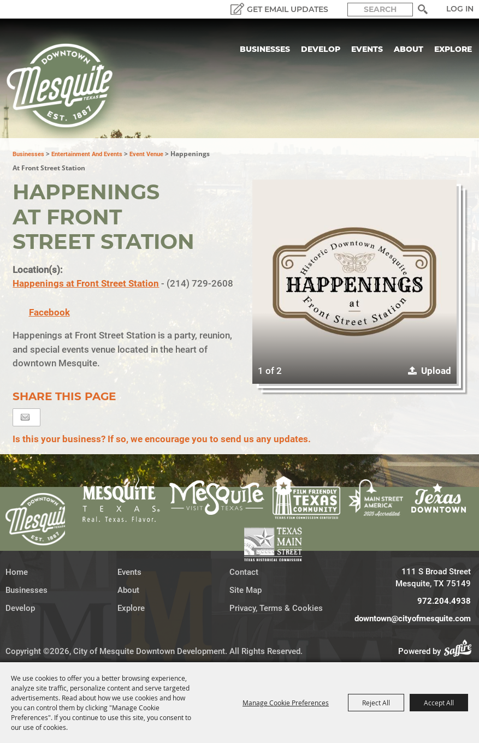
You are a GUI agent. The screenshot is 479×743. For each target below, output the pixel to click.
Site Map (245, 590)
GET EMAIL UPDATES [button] (287, 9)
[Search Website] (380, 9)
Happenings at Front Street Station (86, 283)
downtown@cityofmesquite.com (412, 618)
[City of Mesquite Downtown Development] (66, 88)
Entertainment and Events (86, 154)
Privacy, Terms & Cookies (276, 608)
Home (16, 572)
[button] (354, 282)
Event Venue (146, 154)
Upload (436, 370)
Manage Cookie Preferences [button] (286, 702)
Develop (320, 49)
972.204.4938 (444, 601)
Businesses (265, 49)
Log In (460, 9)
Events (367, 49)
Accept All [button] (439, 702)
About (408, 49)
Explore (453, 49)
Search (422, 9)
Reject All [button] (376, 702)
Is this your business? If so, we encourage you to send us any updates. (162, 438)
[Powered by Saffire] (461, 651)
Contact (243, 572)
